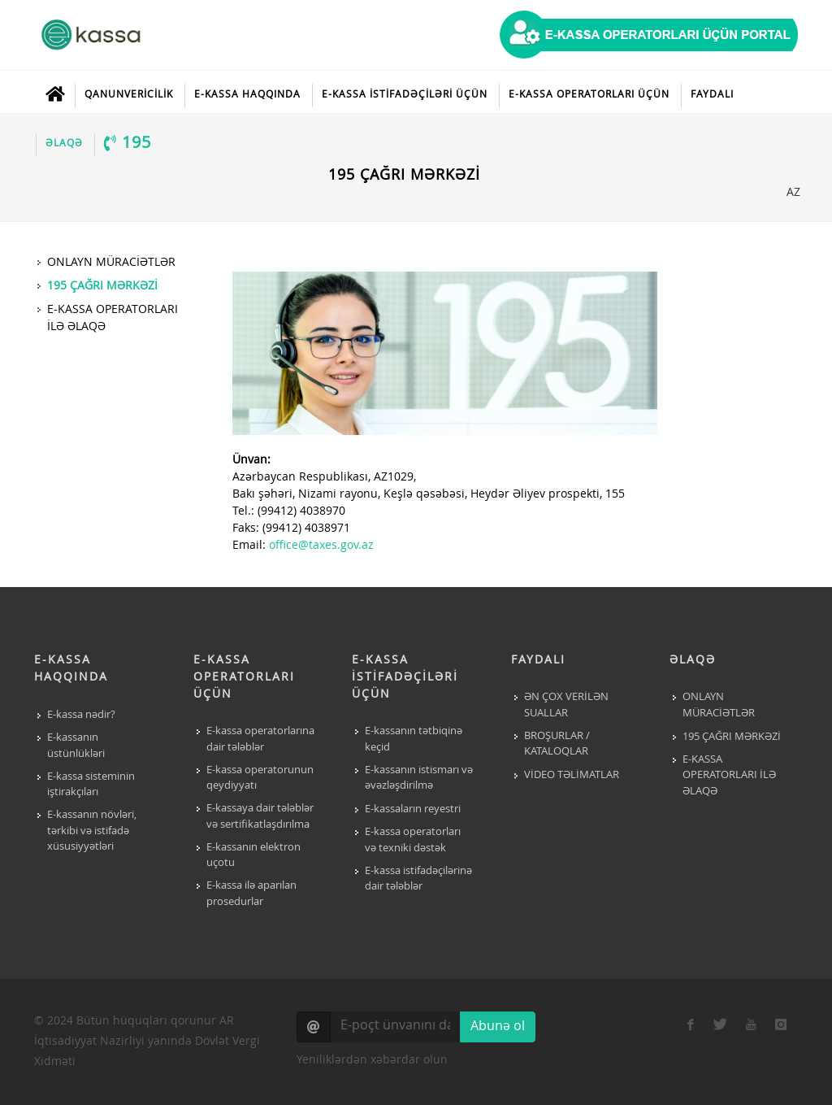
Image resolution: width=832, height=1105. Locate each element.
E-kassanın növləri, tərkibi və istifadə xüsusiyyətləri (91, 831)
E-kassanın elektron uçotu (253, 855)
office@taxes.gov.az (321, 545)
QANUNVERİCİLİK (128, 95)
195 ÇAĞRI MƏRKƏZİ (731, 737)
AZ (792, 191)
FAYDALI (712, 95)
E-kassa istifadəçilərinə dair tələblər (418, 879)
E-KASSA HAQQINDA (247, 95)
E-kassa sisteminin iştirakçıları (91, 785)
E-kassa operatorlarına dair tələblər (260, 739)
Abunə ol (497, 1026)
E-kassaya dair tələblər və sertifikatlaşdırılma (260, 816)
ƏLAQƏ (64, 144)
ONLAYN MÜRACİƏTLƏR (718, 705)
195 (127, 143)
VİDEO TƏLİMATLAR (571, 775)
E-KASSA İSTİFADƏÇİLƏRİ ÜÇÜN (405, 95)
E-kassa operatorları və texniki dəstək (413, 840)
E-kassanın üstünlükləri (76, 746)
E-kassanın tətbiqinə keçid (413, 739)
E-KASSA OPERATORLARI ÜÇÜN (589, 95)
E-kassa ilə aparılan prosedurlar (251, 894)
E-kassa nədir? (81, 715)
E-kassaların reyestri (413, 809)
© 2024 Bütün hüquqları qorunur (147, 1042)
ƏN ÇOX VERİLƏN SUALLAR (566, 705)
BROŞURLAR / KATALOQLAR (557, 744)
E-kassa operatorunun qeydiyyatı (260, 778)
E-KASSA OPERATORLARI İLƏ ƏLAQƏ (729, 776)
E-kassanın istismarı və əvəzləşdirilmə (419, 778)
